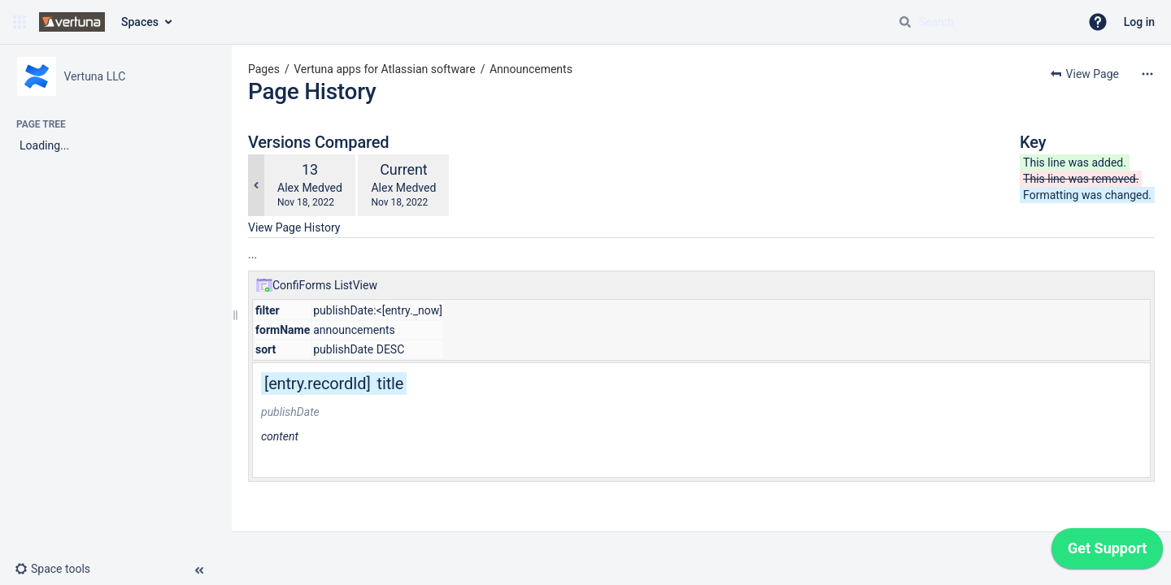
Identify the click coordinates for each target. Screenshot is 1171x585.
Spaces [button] (140, 21)
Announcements (531, 69)
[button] (19, 22)
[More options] (1147, 74)
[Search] (905, 21)
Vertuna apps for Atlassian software (384, 69)
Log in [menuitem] (1139, 21)
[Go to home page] (72, 22)
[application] (1107, 552)
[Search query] (982, 22)
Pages (264, 69)
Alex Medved (309, 187)
